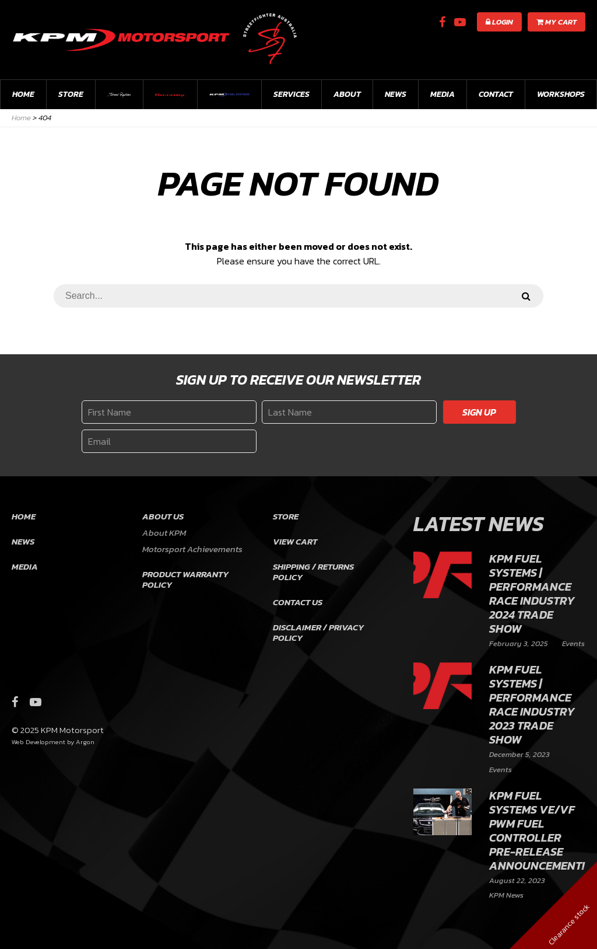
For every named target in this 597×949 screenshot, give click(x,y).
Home (23, 94)
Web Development (38, 741)
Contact (496, 94)
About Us (163, 516)
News (395, 94)
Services (291, 94)
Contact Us (297, 602)
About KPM (164, 532)
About (347, 94)
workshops (561, 94)
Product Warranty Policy (185, 579)
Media (442, 94)
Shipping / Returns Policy (313, 572)
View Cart (295, 541)
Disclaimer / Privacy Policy (318, 632)
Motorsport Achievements (192, 549)
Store (70, 94)
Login (499, 21)
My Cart (556, 21)
